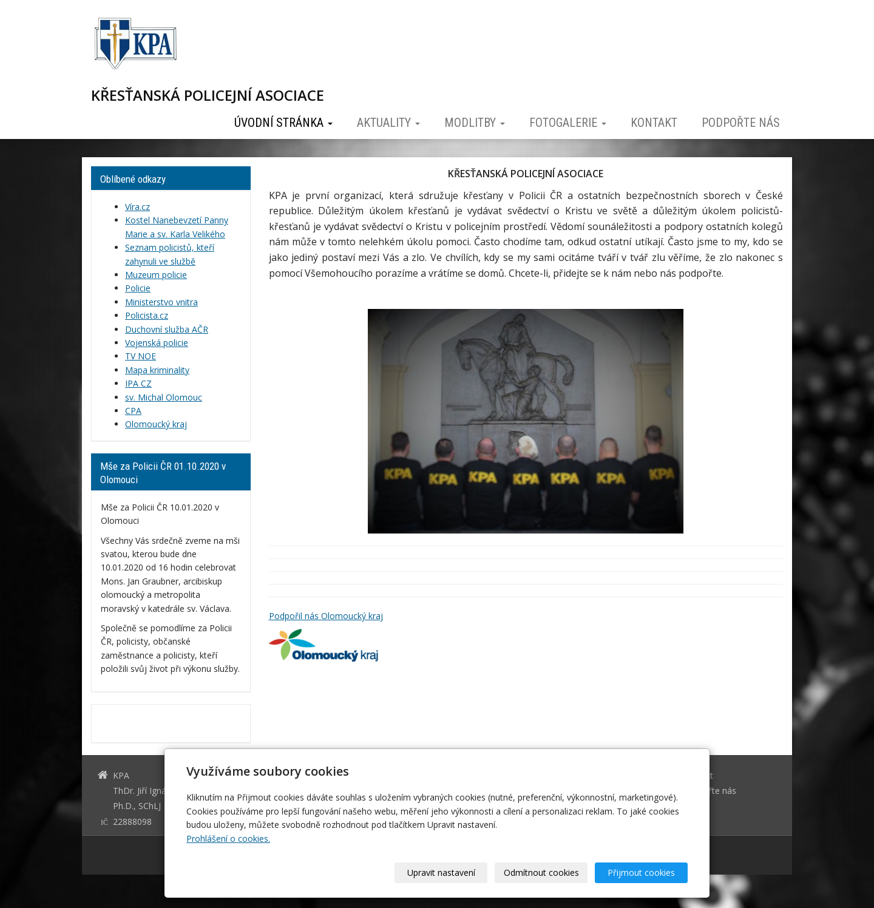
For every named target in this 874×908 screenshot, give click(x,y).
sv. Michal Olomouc (163, 397)
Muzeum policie (156, 274)
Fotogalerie (567, 122)
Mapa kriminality (157, 370)
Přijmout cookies (641, 872)
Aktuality (388, 122)
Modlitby (474, 122)
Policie (138, 288)
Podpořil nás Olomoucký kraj (326, 616)
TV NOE (140, 356)
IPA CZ (138, 383)
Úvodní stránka (283, 122)
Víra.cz (137, 206)
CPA (133, 410)
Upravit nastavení (441, 872)
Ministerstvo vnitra (161, 302)
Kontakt (654, 122)
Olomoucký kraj (156, 424)
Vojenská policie (156, 342)
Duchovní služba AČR (166, 329)
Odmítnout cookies (541, 872)
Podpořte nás (741, 122)
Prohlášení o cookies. (228, 838)
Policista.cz (146, 315)
